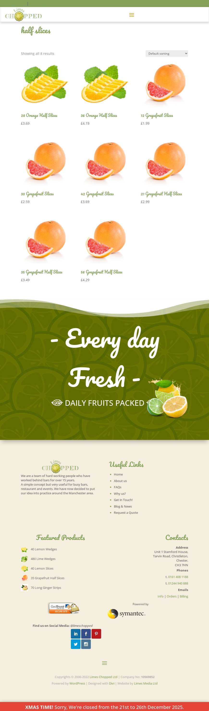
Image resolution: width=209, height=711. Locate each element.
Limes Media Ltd (146, 683)
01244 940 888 (178, 583)
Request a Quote (126, 512)
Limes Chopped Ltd (103, 677)
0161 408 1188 (13, 3)
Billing (184, 596)
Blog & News (123, 506)
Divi (111, 683)
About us (120, 481)
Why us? (120, 493)
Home (118, 474)
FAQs (117, 487)
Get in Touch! (123, 500)
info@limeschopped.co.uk (53, 3)
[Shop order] (167, 53)
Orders (172, 596)
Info (161, 596)
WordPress (77, 683)
